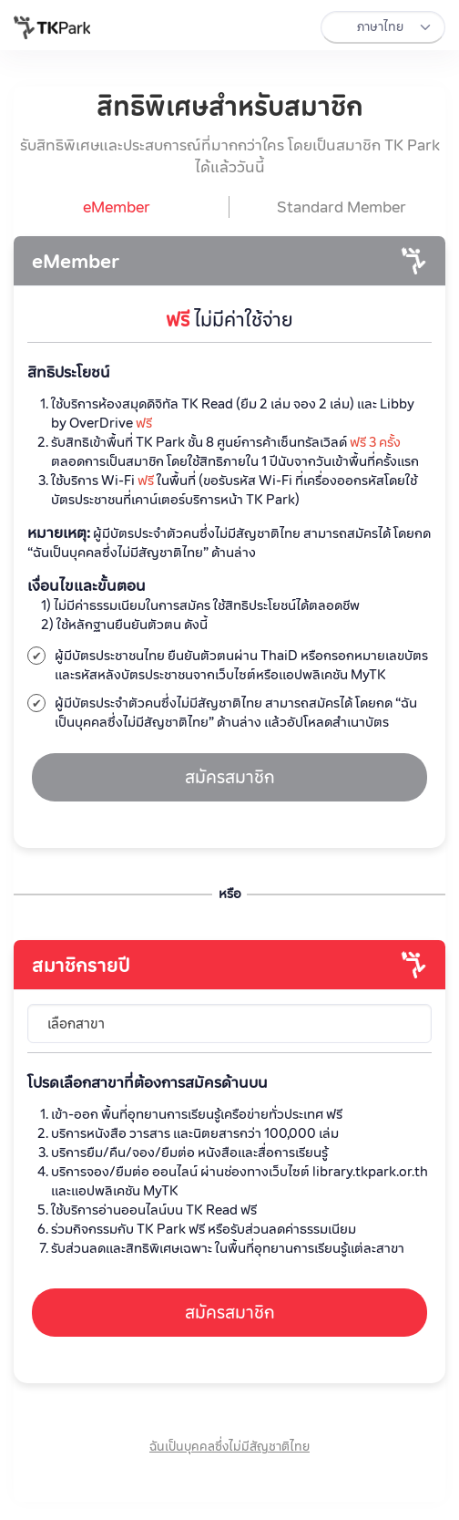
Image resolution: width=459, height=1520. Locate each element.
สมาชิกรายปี (81, 964)
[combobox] (230, 1024)
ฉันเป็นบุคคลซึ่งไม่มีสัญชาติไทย (229, 1446)
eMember (75, 260)
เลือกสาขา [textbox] (76, 1023)
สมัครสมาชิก (230, 777)
